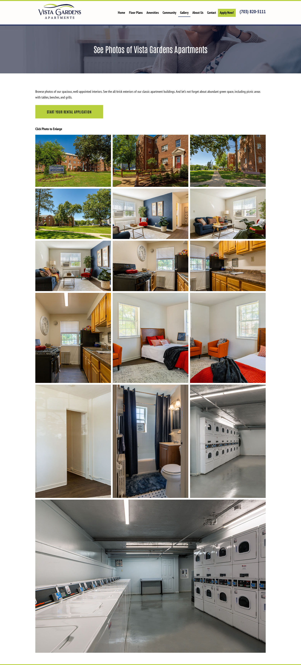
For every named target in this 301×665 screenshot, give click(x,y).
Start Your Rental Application (69, 111)
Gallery (184, 12)
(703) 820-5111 (253, 12)
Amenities (152, 12)
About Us (197, 12)
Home (121, 12)
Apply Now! (227, 12)
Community (169, 12)
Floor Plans (136, 12)
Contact (211, 12)
